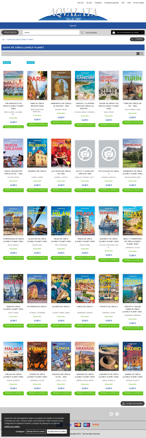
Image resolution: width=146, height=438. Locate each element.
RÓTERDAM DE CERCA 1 (37, 307)
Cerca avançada (91, 32)
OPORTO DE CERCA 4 (109, 307)
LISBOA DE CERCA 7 (85, 307)
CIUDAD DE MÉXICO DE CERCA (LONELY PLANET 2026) (108, 106)
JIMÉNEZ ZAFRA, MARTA (85, 380)
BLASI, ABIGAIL (13, 245)
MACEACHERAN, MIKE (132, 177)
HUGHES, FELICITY (132, 380)
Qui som (81, 3)
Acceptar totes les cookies (57, 431)
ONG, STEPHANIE (61, 245)
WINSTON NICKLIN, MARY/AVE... (37, 111)
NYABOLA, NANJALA (109, 177)
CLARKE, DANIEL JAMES (61, 313)
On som (89, 3)
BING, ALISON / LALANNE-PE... (13, 113)
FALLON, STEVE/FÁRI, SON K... (108, 246)
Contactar (98, 3)
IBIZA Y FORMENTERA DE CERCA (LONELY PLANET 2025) (132, 241)
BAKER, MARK (85, 245)
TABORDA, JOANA (108, 313)
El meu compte (138, 3)
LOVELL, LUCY (61, 380)
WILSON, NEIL (37, 245)
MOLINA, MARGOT (13, 380)
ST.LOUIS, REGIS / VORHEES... (84, 112)
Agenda (73, 26)
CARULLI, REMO (37, 177)
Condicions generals (111, 3)
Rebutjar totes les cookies (35, 431)
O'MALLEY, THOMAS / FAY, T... (85, 177)
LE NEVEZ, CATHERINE (37, 313)
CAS (129, 3)
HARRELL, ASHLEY (61, 177)
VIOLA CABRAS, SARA (132, 109)
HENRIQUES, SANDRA (85, 313)
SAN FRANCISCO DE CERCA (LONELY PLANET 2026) (13, 106)
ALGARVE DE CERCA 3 (61, 307)
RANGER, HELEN (61, 109)
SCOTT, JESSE (13, 313)
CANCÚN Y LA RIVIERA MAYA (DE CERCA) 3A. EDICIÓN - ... (85, 106)
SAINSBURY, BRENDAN (133, 315)
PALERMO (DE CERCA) (37, 171)
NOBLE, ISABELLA (108, 380)
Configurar (20, 432)
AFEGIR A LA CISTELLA (14, 127)
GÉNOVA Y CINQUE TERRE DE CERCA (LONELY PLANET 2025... (133, 309)
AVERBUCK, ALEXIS (133, 247)
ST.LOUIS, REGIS (13, 177)
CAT (122, 3)
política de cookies (12, 427)
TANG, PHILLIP (109, 112)
